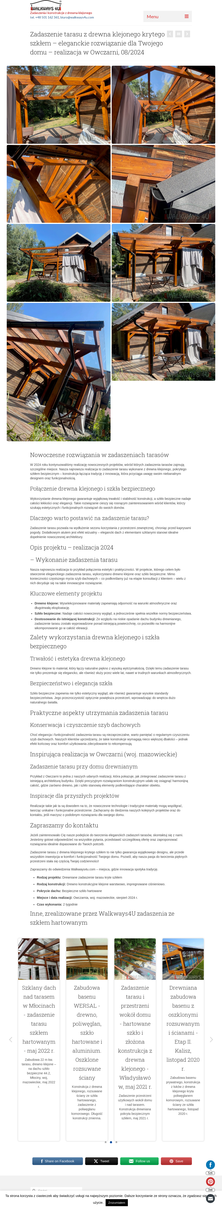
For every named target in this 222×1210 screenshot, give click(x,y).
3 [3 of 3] (116, 1142)
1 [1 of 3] (105, 1142)
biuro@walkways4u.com (77, 17)
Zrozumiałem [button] (116, 1202)
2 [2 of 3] (111, 1142)
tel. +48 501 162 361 (44, 17)
